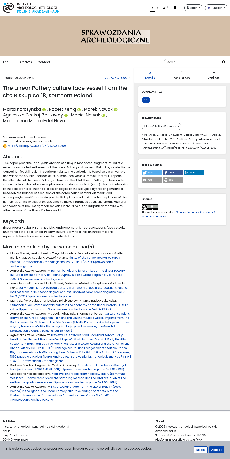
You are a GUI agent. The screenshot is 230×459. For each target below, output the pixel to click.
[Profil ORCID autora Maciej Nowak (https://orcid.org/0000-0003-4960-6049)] (103, 115)
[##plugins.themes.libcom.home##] (115, 36)
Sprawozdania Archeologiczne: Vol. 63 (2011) (41, 331)
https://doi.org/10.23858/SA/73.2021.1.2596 (34, 146)
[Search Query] (192, 62)
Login (192, 8)
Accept (216, 450)
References (182, 76)
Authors (214, 76)
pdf (146, 100)
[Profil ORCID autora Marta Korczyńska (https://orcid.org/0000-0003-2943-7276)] (44, 109)
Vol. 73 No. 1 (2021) (117, 78)
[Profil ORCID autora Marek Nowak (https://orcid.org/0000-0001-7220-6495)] (116, 109)
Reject (200, 450)
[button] (152, 172)
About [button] (7, 62)
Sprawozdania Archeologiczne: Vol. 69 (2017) (79, 309)
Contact (44, 62)
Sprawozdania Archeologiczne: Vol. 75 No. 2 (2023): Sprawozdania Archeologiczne (68, 294)
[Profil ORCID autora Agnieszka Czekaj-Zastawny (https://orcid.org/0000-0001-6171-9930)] (66, 115)
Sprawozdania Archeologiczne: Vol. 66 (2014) (85, 382)
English (215, 8)
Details (150, 76)
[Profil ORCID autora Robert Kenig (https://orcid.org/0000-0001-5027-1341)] (79, 109)
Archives (26, 62)
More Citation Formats (160, 126)
